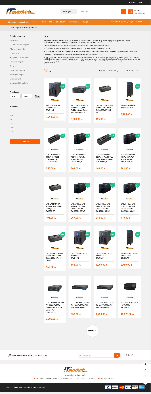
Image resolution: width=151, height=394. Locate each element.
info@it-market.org (108, 378)
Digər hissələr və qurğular (24, 28)
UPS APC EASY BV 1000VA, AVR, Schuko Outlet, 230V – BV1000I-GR (54, 207)
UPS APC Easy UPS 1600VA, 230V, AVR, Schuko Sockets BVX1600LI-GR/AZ (103, 207)
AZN (140, 2)
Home (12, 28)
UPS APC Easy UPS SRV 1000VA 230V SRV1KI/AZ (80, 255)
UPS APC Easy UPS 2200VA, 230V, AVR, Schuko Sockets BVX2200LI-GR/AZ (128, 207)
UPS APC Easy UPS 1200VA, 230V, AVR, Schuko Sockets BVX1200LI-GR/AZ (78, 207)
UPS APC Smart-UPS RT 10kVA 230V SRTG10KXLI (130, 305)
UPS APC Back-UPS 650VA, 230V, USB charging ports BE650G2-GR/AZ (53, 158)
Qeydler (25, 387)
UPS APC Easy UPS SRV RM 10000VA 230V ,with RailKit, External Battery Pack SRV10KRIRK (55, 307)
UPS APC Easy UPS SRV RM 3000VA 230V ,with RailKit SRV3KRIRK (105, 305)
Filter (37, 96)
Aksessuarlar (15, 41)
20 (137, 71)
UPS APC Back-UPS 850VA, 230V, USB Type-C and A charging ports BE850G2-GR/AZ (105, 158)
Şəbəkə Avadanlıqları (17, 70)
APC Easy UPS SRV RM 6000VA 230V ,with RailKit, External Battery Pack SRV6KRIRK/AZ (79, 108)
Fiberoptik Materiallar (18, 49)
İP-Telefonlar (14, 53)
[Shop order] (117, 71)
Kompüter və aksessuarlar (19, 58)
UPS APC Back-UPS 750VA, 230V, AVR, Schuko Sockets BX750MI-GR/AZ (78, 158)
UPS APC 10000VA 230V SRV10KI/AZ (128, 106)
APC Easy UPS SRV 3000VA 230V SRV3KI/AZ (53, 107)
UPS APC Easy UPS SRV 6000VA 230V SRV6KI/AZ (129, 255)
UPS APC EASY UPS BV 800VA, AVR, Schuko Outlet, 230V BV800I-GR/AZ (54, 256)
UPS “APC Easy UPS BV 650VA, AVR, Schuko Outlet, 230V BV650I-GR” (104, 108)
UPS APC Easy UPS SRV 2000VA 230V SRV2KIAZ (105, 255)
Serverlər (13, 66)
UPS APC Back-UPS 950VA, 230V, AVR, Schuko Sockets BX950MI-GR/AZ (128, 158)
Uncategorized (15, 79)
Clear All (25, 142)
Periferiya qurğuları (17, 62)
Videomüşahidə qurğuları (19, 83)
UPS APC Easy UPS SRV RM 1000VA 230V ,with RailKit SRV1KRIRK (80, 305)
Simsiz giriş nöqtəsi (17, 75)
